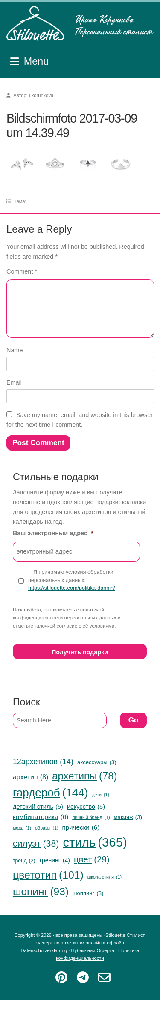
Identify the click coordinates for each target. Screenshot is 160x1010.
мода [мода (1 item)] (22, 838)
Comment (21, 271)
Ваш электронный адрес (53, 543)
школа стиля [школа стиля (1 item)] (104, 887)
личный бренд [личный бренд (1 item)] (91, 827)
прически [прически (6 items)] (80, 838)
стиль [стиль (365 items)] (95, 853)
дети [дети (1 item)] (100, 805)
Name (14, 360)
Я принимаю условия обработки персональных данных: (71, 590)
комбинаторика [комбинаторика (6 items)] (40, 827)
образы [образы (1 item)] (46, 838)
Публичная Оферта (92, 960)
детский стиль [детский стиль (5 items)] (38, 817)
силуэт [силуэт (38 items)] (36, 854)
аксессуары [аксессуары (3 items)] (96, 772)
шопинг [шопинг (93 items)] (41, 901)
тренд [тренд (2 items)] (24, 871)
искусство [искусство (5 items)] (86, 817)
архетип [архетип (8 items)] (30, 787)
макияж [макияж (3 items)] (128, 827)
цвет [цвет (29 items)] (92, 870)
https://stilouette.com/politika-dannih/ (71, 598)
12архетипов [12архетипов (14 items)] (43, 772)
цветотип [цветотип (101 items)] (48, 885)
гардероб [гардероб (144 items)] (50, 803)
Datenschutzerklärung (43, 960)
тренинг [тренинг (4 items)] (54, 870)
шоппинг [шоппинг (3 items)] (88, 903)
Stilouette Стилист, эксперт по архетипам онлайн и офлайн (80, 23)
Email (14, 392)
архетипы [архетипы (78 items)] (84, 786)
